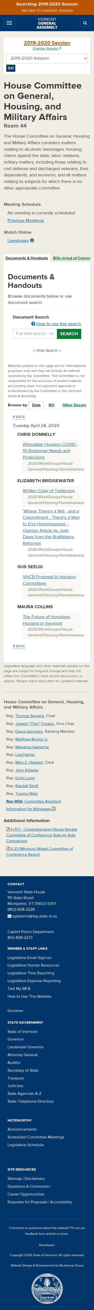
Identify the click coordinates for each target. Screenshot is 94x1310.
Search (69, 334)
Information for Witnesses (30, 809)
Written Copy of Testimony (49, 491)
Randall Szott (26, 785)
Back (19, 417)
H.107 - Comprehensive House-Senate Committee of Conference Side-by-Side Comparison (41, 835)
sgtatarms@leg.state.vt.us (32, 916)
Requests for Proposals (27, 1202)
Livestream (18, 241)
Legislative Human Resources (33, 965)
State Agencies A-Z (24, 1093)
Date (36, 405)
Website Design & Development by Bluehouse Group (47, 1265)
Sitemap (15, 1178)
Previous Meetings (26, 220)
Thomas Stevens (29, 715)
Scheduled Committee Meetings (36, 1137)
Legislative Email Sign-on (29, 957)
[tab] (27, 258)
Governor (16, 1039)
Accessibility (61, 1202)
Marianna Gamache (32, 747)
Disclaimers (35, 1178)
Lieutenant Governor (26, 1047)
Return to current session (47, 11)
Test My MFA (19, 988)
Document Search (47, 320)
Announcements (22, 1129)
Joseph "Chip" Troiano (34, 723)
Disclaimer (16, 1011)
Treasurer (16, 1078)
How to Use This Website (29, 996)
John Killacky (27, 770)
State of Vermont (22, 1031)
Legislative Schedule (26, 1144)
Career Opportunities (26, 1194)
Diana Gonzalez (29, 731)
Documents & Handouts (27, 258)
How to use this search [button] (56, 324)
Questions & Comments (28, 1186)
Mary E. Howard (29, 762)
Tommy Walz (26, 793)
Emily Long (25, 778)
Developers (47, 1245)
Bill (51, 405)
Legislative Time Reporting (31, 973)
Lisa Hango (25, 754)
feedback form (35, 1234)
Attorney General (23, 1054)
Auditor (14, 1062)
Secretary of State (23, 1070)
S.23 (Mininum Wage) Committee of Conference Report (39, 851)
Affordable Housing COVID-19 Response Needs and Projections (50, 451)
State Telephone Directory (31, 1101)
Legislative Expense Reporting (34, 980)
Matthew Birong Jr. (31, 739)
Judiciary (15, 1085)
